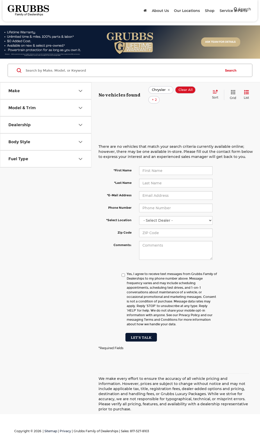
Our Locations (187, 10)
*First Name (122, 163)
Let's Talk (141, 329)
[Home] (145, 10)
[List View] (246, 91)
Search (230, 70)
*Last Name (123, 175)
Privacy (65, 424)
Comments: (122, 237)
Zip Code (125, 225)
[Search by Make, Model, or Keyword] (122, 70)
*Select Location (119, 213)
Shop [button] (210, 10)
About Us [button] (160, 10)
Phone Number (120, 200)
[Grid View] (232, 91)
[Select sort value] (216, 91)
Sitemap (50, 424)
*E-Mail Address (119, 188)
